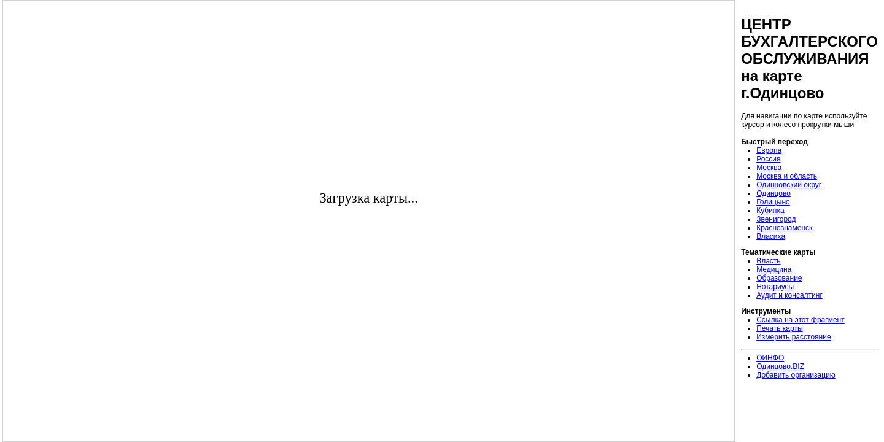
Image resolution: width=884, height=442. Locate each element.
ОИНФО (770, 358)
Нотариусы (775, 286)
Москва (768, 167)
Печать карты (779, 328)
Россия (768, 159)
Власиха (770, 236)
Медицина (773, 269)
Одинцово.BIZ (780, 366)
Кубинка (770, 210)
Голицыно (773, 202)
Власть (768, 261)
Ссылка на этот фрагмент (800, 320)
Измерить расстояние (793, 337)
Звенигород (776, 219)
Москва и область (786, 176)
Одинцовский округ (788, 184)
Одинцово (773, 193)
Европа (768, 150)
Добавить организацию (796, 375)
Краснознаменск (784, 227)
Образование (779, 278)
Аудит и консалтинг (789, 295)
